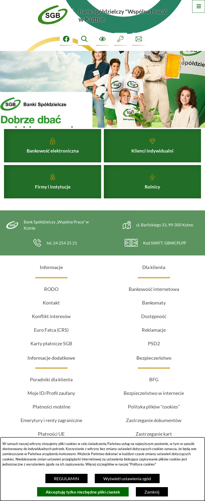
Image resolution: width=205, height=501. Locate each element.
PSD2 (154, 343)
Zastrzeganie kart (154, 434)
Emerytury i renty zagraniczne (51, 420)
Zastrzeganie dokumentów (154, 420)
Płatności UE (51, 434)
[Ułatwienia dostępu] (102, 39)
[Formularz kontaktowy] (138, 39)
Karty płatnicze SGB (51, 343)
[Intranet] (120, 39)
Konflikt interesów (51, 316)
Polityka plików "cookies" (154, 407)
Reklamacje (154, 330)
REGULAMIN (66, 478)
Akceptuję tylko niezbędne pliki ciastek (83, 491)
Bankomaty (154, 303)
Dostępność (153, 316)
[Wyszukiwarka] (84, 39)
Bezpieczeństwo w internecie (154, 393)
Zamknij (151, 491)
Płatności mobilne (51, 407)
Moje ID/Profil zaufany (51, 393)
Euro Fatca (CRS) (51, 330)
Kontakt (51, 303)
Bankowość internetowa (154, 289)
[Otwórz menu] (198, 6)
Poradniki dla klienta (51, 379)
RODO (51, 289)
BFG (154, 379)
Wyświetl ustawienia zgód (127, 478)
